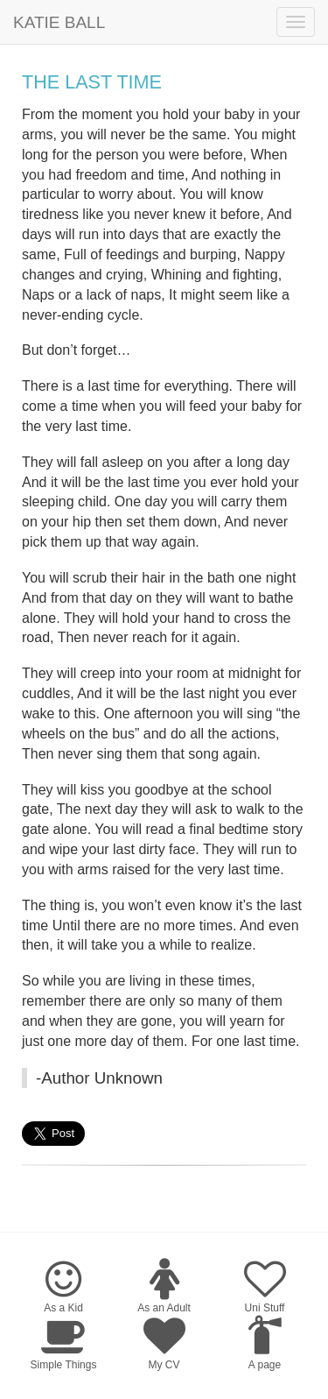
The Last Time (92, 82)
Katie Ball (59, 22)
